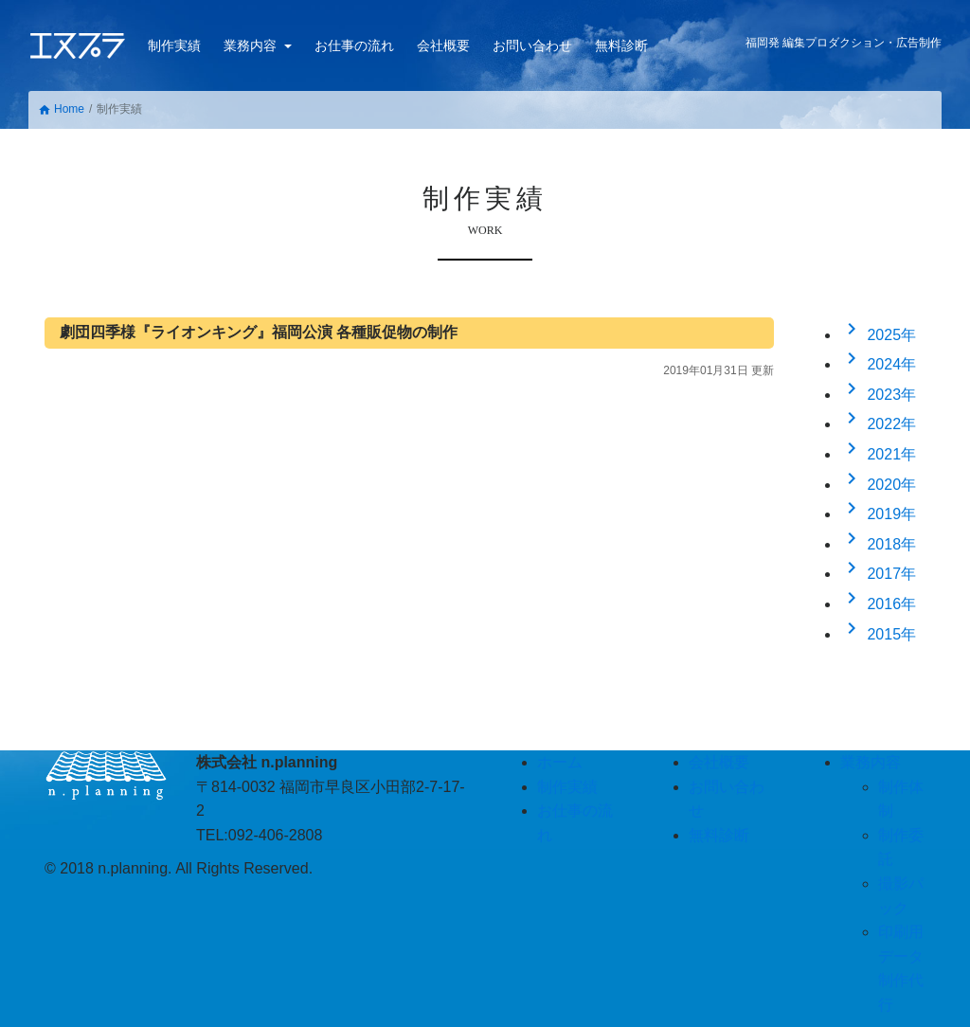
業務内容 (252, 45)
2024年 (878, 364)
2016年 (878, 604)
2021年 (878, 454)
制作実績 (174, 45)
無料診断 (621, 45)
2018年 (878, 544)
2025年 (878, 335)
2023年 (878, 395)
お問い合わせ (532, 45)
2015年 (878, 634)
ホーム (560, 762)
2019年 (878, 514)
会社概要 (443, 45)
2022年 (878, 424)
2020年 (878, 485)
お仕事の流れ (354, 45)
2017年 (878, 574)
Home (61, 109)
